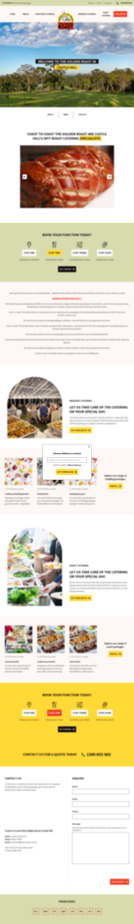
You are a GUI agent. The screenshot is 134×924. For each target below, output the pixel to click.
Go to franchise (67, 472)
